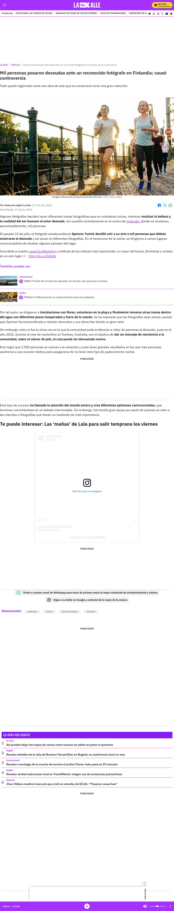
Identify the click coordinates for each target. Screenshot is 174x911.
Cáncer (49, 611)
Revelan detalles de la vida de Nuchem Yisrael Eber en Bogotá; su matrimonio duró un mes (65, 754)
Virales (22, 293)
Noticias (16, 65)
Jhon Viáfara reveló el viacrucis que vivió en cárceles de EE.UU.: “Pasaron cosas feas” (61, 784)
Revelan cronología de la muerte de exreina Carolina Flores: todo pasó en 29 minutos (62, 764)
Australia (91, 611)
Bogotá (9, 750)
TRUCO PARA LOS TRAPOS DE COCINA (34, 13)
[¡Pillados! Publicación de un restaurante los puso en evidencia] (8, 297)
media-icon (87, 906)
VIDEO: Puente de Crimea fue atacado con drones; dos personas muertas (65, 281)
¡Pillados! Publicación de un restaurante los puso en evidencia (59, 297)
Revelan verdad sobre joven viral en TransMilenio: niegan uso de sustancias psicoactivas (64, 774)
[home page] (87, 5)
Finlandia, (133, 221)
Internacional (25, 276)
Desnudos (32, 611)
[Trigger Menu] (4, 5)
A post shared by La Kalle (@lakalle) (87, 537)
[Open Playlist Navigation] (170, 906)
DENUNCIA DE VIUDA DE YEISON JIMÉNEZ (76, 13)
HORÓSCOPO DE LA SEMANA (142, 13)
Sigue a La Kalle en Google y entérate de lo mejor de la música (87, 600)
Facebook (159, 205)
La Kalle (4, 65)
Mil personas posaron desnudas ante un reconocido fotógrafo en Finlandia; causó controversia (69, 65)
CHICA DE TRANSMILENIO (113, 13)
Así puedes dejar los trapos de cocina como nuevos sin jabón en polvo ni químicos (59, 745)
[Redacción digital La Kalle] (18, 205)
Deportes (10, 780)
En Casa (10, 740)
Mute (145, 906)
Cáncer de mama (70, 611)
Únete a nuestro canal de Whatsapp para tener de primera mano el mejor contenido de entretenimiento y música (87, 592)
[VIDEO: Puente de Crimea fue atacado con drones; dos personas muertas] (8, 281)
